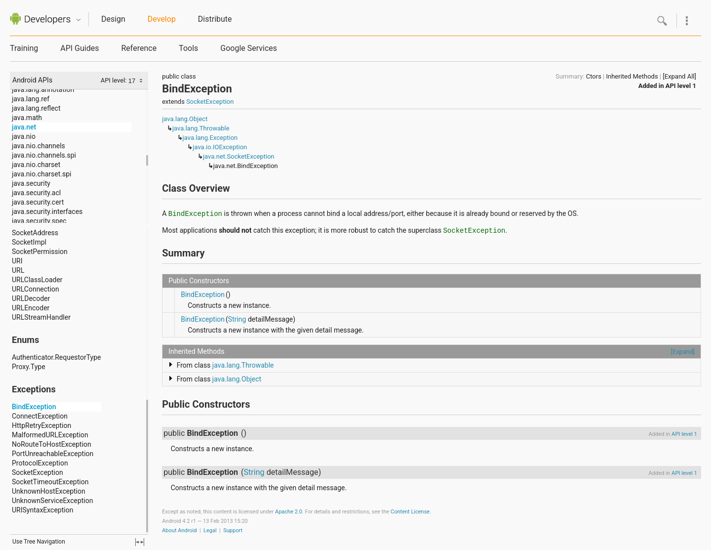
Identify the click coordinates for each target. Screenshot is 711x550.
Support (232, 530)
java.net (24, 127)
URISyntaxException (42, 510)
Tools (188, 48)
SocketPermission (40, 251)
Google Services (248, 48)
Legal (210, 530)
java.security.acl (36, 193)
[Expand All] (679, 76)
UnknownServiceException (52, 501)
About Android (179, 530)
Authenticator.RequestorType (56, 357)
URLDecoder (31, 298)
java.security (31, 183)
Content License (410, 511)
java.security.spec (39, 221)
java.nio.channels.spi (44, 155)
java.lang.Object (184, 119)
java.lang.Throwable (201, 128)
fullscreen (140, 542)
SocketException (37, 472)
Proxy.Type (28, 367)
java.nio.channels (38, 146)
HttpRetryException (41, 425)
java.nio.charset (36, 165)
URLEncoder (30, 308)
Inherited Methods (632, 76)
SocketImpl (29, 242)
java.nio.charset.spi (41, 174)
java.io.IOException (220, 147)
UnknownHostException (48, 491)
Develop (162, 19)
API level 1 (681, 85)
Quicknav (78, 20)
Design (113, 19)
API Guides (79, 48)
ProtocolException (40, 463)
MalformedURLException (50, 435)
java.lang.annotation (43, 89)
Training (24, 48)
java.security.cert (38, 202)
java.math (27, 118)
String (237, 319)
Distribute (215, 19)
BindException (34, 407)
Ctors (593, 76)
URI (17, 261)
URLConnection (35, 289)
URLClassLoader (37, 280)
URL (18, 270)
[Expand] (683, 351)
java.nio (24, 136)
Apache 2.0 (288, 511)
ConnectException (40, 416)
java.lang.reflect (36, 108)
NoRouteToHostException (51, 444)
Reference (139, 48)
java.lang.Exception (210, 137)
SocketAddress (35, 233)
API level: (114, 80)
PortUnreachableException (52, 454)
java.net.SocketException (239, 156)
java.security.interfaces (47, 211)
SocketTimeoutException (50, 482)
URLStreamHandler (41, 317)
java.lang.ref (30, 99)
